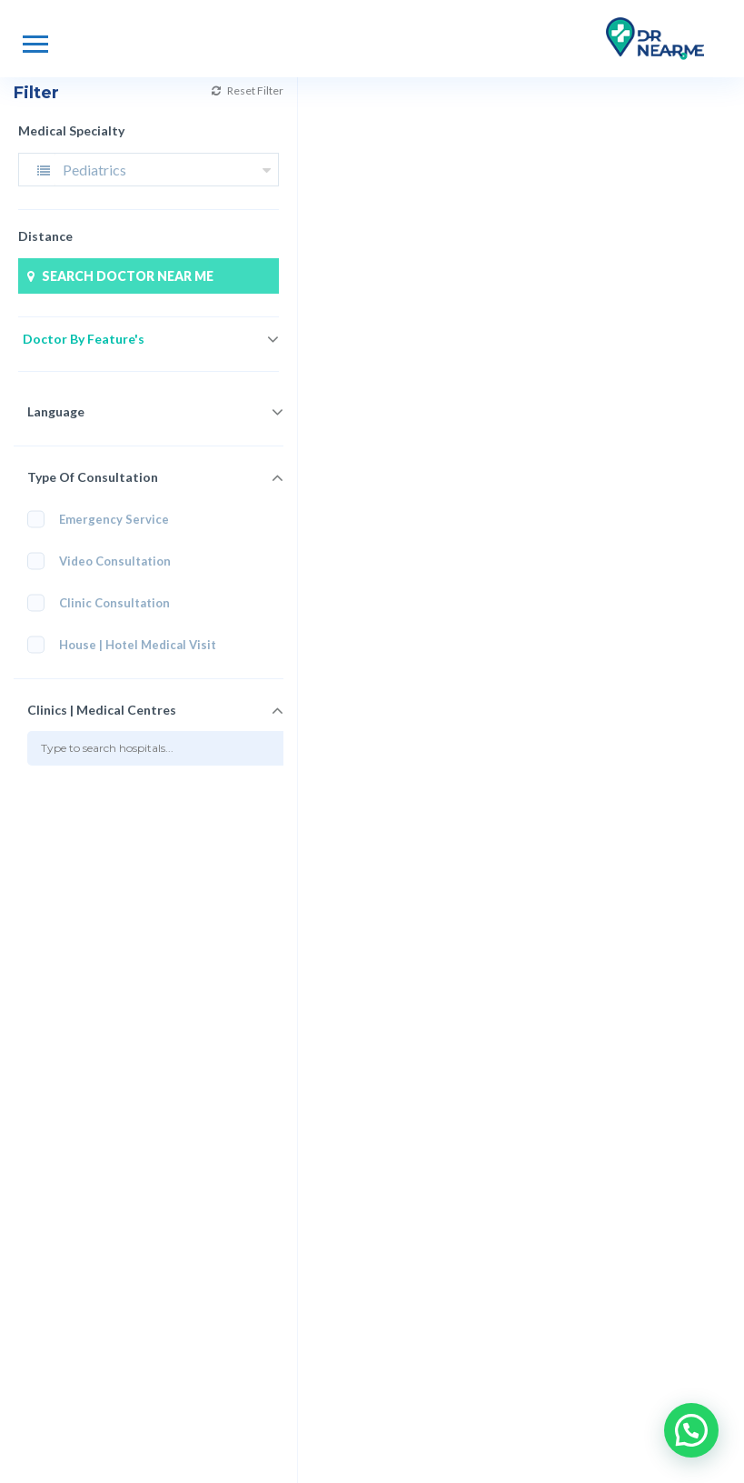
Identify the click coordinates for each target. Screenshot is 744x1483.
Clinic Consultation (104, 603)
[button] (691, 1430)
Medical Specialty (71, 130)
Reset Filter (186, 90)
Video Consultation (105, 561)
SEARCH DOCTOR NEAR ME (118, 276)
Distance (45, 236)
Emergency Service (98, 519)
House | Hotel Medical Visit (124, 645)
